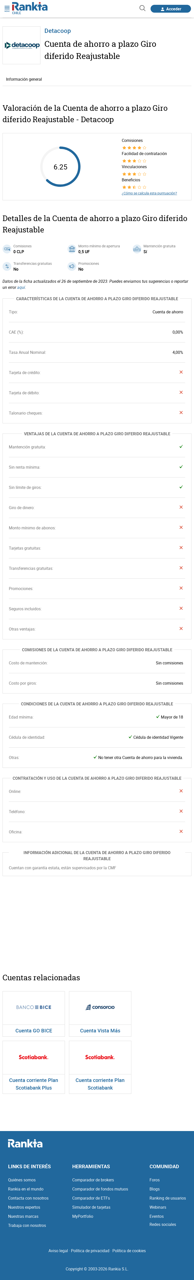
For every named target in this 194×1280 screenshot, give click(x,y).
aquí (21, 287)
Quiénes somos (22, 1180)
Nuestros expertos (24, 1207)
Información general (24, 79)
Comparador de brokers (93, 1180)
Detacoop (57, 31)
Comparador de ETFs (91, 1198)
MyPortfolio (82, 1216)
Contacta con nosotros (28, 1198)
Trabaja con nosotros (27, 1225)
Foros (155, 1180)
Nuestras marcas (23, 1216)
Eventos (157, 1216)
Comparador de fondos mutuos (100, 1189)
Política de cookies (129, 1250)
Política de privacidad (90, 1250)
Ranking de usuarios (168, 1198)
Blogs (155, 1189)
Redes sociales (163, 1224)
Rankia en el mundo (25, 1189)
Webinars (158, 1207)
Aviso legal (58, 1250)
